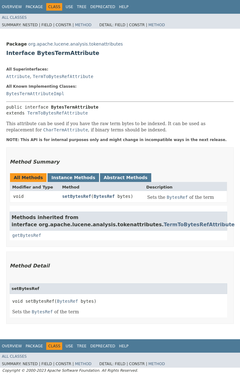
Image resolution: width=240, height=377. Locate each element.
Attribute (18, 76)
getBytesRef (26, 235)
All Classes (14, 17)
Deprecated (102, 7)
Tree (82, 7)
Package (34, 7)
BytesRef (104, 196)
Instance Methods (73, 177)
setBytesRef (76, 196)
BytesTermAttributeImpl (35, 93)
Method (83, 25)
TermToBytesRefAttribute (63, 76)
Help (124, 7)
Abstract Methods (126, 177)
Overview (12, 7)
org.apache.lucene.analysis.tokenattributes (75, 44)
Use (69, 7)
